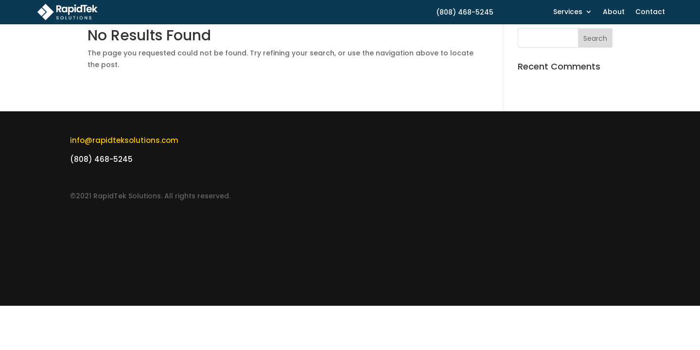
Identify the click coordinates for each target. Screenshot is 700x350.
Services (567, 12)
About (614, 12)
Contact (650, 12)
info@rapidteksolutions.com (124, 140)
